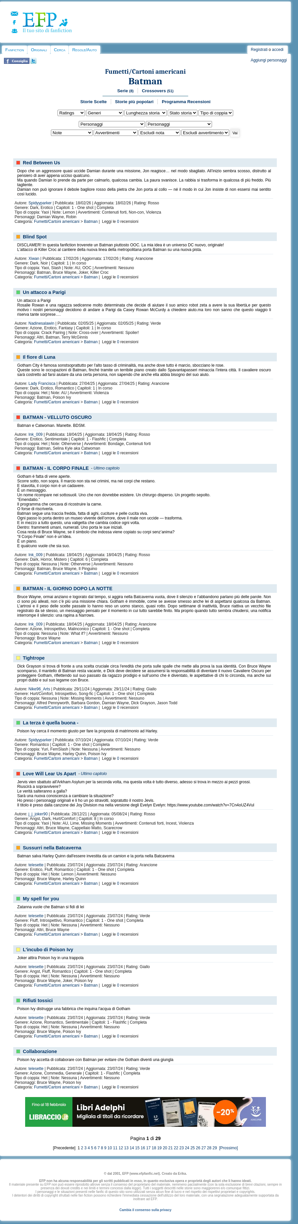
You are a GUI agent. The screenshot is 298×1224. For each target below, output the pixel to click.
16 (143, 1148)
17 (148, 1148)
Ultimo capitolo (107, 468)
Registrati (259, 49)
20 (165, 1148)
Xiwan (33, 258)
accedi (277, 49)
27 (203, 1148)
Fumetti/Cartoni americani (145, 71)
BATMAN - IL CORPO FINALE (56, 468)
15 (137, 1148)
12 (121, 1148)
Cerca (59, 49)
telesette (35, 865)
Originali (39, 49)
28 (209, 1148)
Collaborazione (40, 1051)
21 (170, 1148)
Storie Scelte (93, 101)
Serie (125, 90)
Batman (145, 81)
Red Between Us (41, 162)
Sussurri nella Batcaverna (52, 847)
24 (187, 1148)
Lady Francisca (41, 383)
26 (198, 1148)
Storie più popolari (134, 101)
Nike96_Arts (39, 689)
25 (193, 1148)
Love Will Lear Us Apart (49, 773)
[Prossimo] (228, 1148)
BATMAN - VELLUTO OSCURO (57, 417)
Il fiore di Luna (39, 357)
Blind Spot (35, 236)
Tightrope (34, 658)
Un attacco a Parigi (44, 292)
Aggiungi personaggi (269, 60)
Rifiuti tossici (38, 1000)
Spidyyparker (40, 203)
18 (154, 1148)
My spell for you (41, 898)
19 (159, 1148)
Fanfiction (14, 49)
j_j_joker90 (38, 814)
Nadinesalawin (41, 323)
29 (214, 1148)
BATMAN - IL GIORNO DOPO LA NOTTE (67, 588)
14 (132, 1148)
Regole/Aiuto (84, 49)
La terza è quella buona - (50, 722)
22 (176, 1148)
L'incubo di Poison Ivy (48, 949)
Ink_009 (35, 434)
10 (109, 1148)
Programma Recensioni (186, 101)
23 (181, 1148)
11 (115, 1148)
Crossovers (158, 90)
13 (126, 1148)
